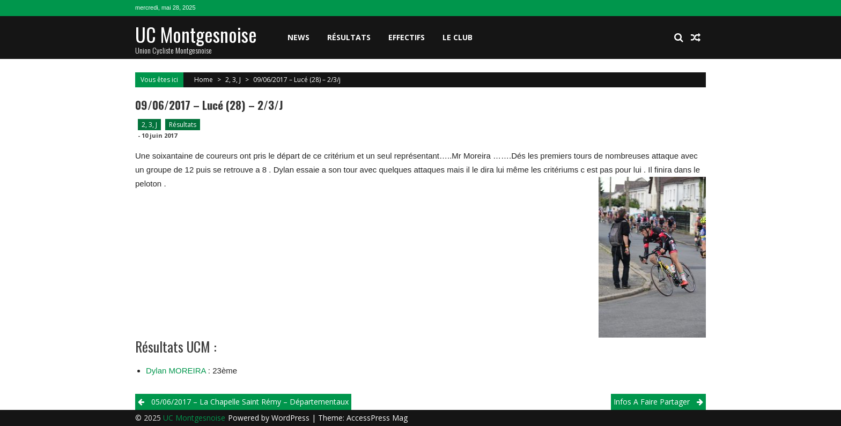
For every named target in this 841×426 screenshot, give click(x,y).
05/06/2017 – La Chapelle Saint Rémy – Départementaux (250, 402)
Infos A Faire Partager (652, 402)
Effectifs (406, 37)
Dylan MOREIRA (176, 370)
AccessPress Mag (377, 418)
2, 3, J (233, 79)
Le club (457, 37)
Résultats (349, 37)
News (298, 37)
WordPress (291, 418)
